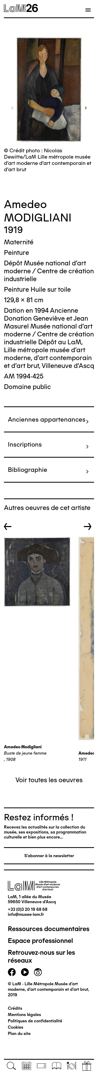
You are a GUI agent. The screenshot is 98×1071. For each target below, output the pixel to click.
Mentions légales (24, 1014)
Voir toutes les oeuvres (49, 780)
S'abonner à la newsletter (49, 855)
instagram (38, 972)
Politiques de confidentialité (35, 1020)
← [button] (8, 526)
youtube (25, 972)
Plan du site (19, 1033)
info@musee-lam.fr (26, 914)
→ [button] (88, 526)
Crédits (15, 1008)
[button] (12, 107)
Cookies (15, 1027)
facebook (12, 972)
